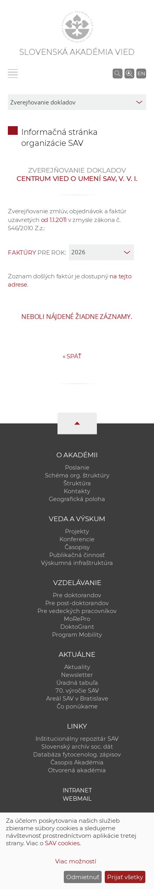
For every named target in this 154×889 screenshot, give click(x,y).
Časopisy (77, 547)
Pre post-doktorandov (77, 603)
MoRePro (77, 618)
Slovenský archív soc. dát (77, 746)
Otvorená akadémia (77, 770)
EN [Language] (141, 73)
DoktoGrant (77, 626)
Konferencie (77, 539)
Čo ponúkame (77, 706)
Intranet (77, 790)
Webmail (77, 798)
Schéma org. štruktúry (77, 475)
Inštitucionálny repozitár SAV (77, 738)
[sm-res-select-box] (77, 102)
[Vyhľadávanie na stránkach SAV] (117, 73)
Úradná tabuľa (77, 682)
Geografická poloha (77, 499)
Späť (72, 356)
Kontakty (77, 491)
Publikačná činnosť (77, 555)
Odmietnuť (82, 877)
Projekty (77, 531)
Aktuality (77, 667)
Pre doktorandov (77, 595)
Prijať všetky (125, 877)
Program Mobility (77, 634)
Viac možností (75, 861)
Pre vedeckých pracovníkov (77, 611)
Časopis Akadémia (77, 762)
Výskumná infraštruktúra (77, 563)
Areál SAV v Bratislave (77, 698)
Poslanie (77, 467)
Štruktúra (77, 483)
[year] (101, 252)
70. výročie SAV (77, 690)
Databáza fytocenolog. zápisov (77, 754)
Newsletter (77, 674)
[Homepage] (77, 27)
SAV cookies (62, 843)
